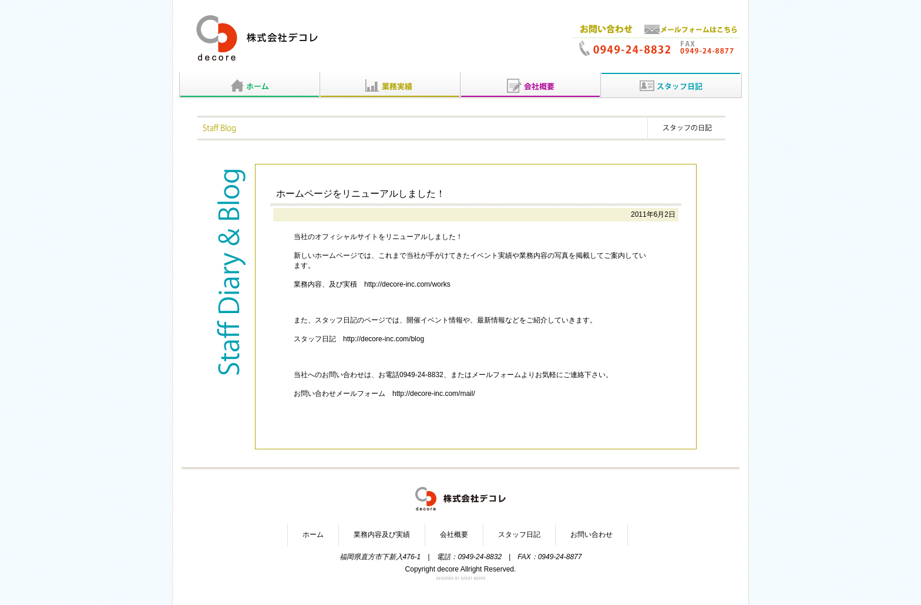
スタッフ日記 (519, 534)
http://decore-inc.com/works (407, 284)
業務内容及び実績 (382, 534)
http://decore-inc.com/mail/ (433, 393)
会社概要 (454, 534)
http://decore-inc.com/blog (383, 339)
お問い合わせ (591, 534)
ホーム (313, 534)
